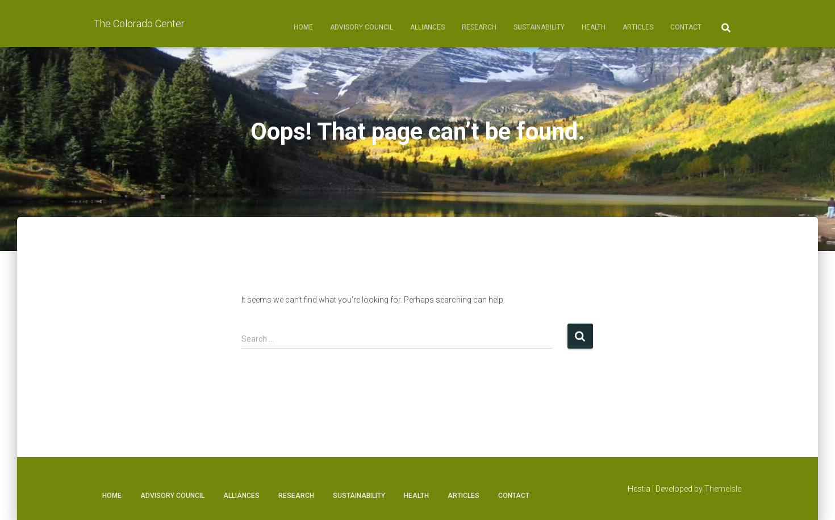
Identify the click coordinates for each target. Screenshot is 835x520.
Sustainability (539, 27)
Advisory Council (361, 27)
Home (303, 27)
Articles (638, 27)
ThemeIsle (722, 488)
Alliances (427, 27)
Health (594, 27)
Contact (686, 27)
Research (479, 27)
